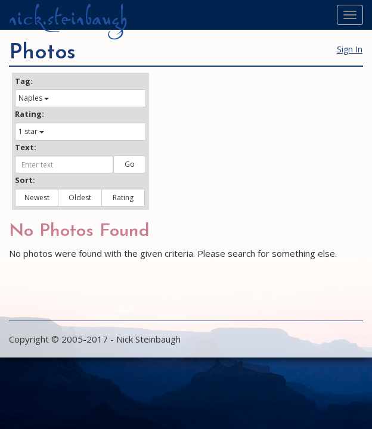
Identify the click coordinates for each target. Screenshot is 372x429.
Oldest (80, 197)
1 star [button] (31, 131)
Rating (123, 197)
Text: (25, 147)
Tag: (24, 81)
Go (130, 164)
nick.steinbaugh (68, 18)
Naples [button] (33, 98)
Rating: (29, 113)
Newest (36, 197)
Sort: (25, 180)
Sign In (349, 49)
